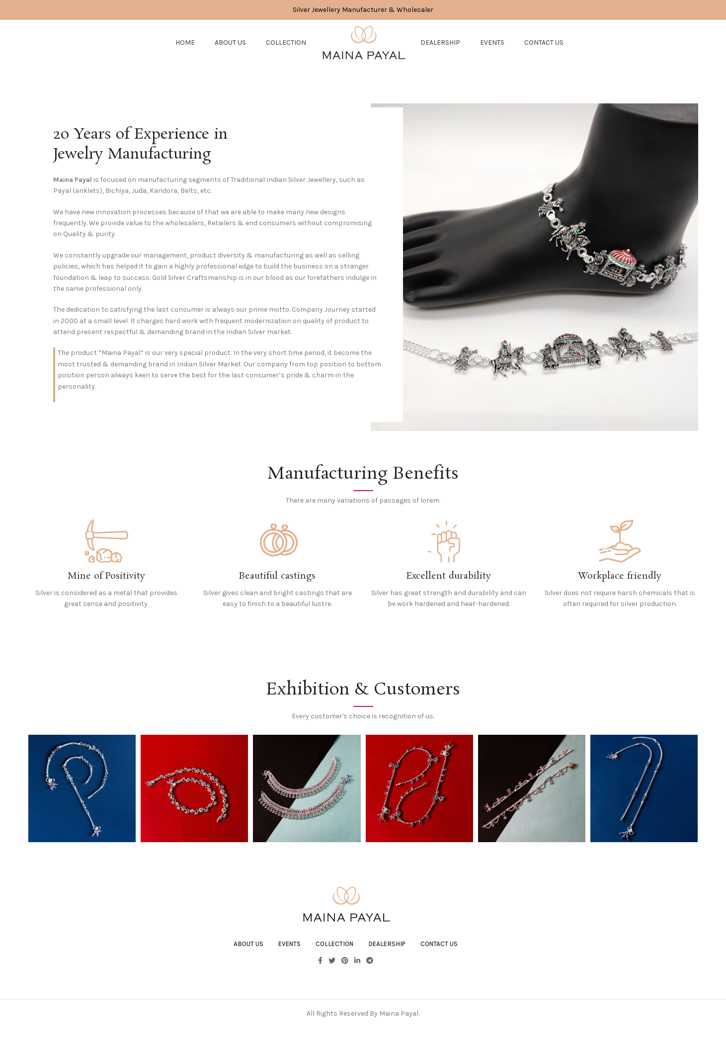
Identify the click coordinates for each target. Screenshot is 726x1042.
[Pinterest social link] (344, 966)
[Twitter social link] (331, 966)
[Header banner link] (363, 10)
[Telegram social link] (369, 966)
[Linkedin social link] (357, 966)
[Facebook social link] (320, 966)
